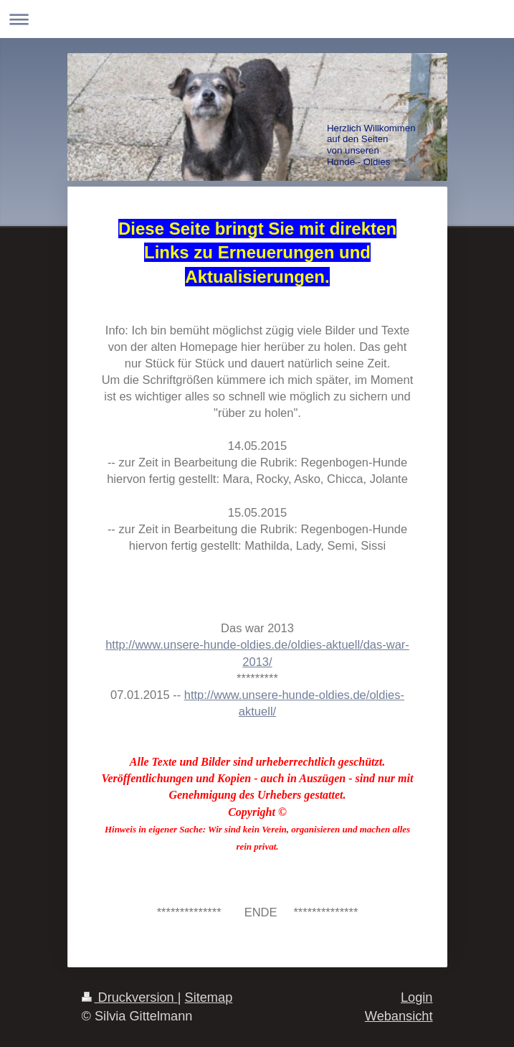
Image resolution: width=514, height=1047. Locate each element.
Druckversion (130, 997)
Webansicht (399, 1016)
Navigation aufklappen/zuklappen (257, 19)
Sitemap (209, 997)
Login (417, 997)
